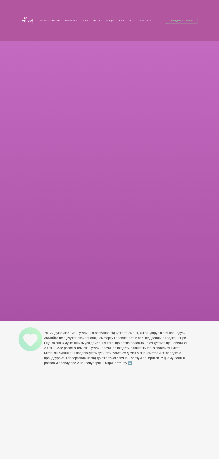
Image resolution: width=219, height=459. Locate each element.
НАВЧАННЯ (71, 21)
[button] (182, 21)
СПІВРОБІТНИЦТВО (91, 21)
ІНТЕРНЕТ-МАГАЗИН (49, 21)
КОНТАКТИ (145, 21)
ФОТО (132, 21)
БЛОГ (121, 21)
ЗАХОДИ (110, 21)
